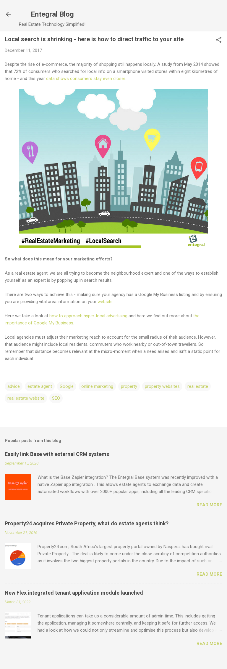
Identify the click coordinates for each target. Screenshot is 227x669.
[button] (218, 40)
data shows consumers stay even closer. (86, 78)
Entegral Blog (52, 14)
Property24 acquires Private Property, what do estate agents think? (86, 523)
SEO (56, 398)
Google (67, 386)
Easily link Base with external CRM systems (57, 454)
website (105, 301)
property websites (162, 386)
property (129, 386)
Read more (209, 505)
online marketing (97, 386)
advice (13, 386)
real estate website (25, 398)
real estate (197, 386)
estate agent (39, 386)
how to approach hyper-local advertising (88, 316)
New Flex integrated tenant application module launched (74, 593)
